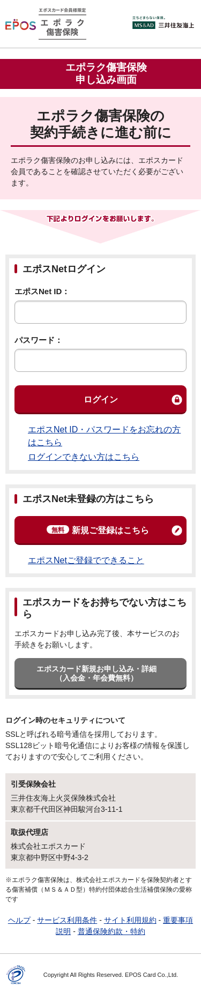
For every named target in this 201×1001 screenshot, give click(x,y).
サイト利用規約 (130, 920)
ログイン (101, 399)
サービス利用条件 (67, 920)
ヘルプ (19, 920)
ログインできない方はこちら (83, 456)
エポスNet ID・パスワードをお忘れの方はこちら (104, 436)
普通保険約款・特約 (111, 931)
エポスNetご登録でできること (86, 560)
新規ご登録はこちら (98, 530)
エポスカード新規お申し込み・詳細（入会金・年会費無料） (96, 673)
